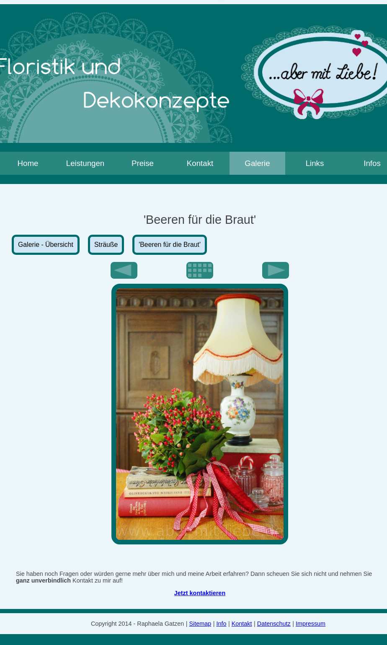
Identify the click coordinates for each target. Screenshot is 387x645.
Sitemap (200, 623)
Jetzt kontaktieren (199, 593)
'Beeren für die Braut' (170, 244)
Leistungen (85, 163)
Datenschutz (274, 623)
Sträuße (106, 244)
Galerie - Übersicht (45, 244)
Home (28, 163)
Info (222, 623)
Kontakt (200, 163)
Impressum (310, 623)
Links (315, 163)
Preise (143, 163)
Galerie (257, 163)
